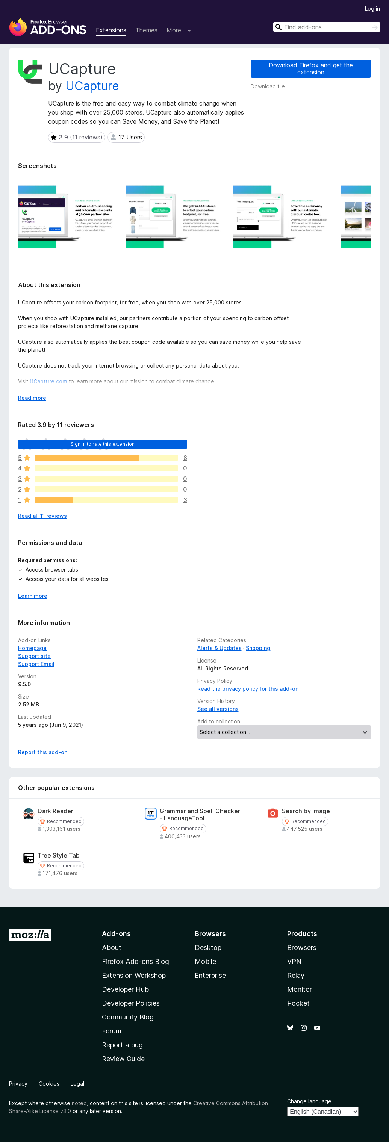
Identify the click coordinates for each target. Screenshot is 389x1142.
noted (79, 1103)
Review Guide (123, 1059)
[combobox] (326, 27)
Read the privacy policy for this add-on (247, 688)
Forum (111, 1031)
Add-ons (116, 934)
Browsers (301, 947)
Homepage (32, 648)
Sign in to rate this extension (103, 444)
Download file (268, 86)
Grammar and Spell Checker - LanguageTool (200, 815)
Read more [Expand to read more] (32, 398)
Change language (309, 1101)
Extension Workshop (134, 975)
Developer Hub (125, 989)
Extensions (111, 30)
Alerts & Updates (219, 648)
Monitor (299, 989)
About (111, 947)
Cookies (49, 1083)
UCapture (92, 86)
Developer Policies (131, 1003)
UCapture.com (48, 381)
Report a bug (122, 1045)
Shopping (258, 648)
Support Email (36, 664)
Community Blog (128, 1017)
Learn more (32, 596)
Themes (146, 30)
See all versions (218, 709)
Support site (34, 656)
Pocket (298, 1003)
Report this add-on (42, 752)
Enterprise (210, 975)
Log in (372, 8)
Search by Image (306, 811)
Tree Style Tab (59, 855)
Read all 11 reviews (42, 516)
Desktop (208, 947)
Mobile (205, 961)
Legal (77, 1083)
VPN (294, 961)
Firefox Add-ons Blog (135, 961)
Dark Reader (55, 811)
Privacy (18, 1083)
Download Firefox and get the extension (311, 68)
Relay (295, 975)
